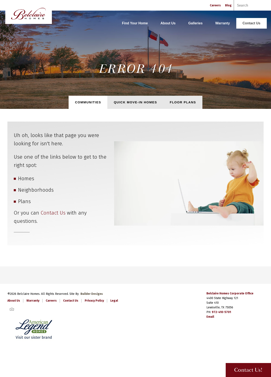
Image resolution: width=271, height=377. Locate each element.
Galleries (195, 23)
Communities (88, 102)
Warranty (222, 23)
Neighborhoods (36, 190)
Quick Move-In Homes (135, 102)
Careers (215, 5)
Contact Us (251, 23)
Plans (24, 201)
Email (210, 317)
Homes (26, 179)
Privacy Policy (94, 300)
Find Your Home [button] (135, 23)
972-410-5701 (221, 312)
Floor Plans (183, 102)
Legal (114, 300)
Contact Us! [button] (248, 370)
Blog (228, 5)
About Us (168, 23)
